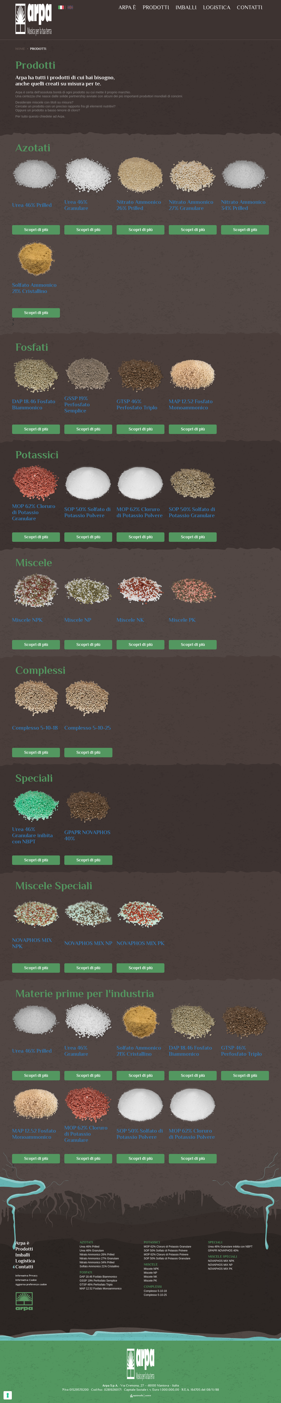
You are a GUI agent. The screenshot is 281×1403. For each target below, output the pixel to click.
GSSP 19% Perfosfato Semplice (77, 405)
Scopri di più (36, 229)
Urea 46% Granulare (76, 205)
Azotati (86, 1242)
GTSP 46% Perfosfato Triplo (137, 405)
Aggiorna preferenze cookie (31, 1284)
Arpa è (127, 8)
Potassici (152, 1242)
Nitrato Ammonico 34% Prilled (243, 205)
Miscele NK (130, 620)
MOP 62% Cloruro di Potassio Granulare (33, 512)
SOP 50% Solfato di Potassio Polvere (87, 512)
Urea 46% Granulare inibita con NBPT (32, 835)
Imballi (186, 8)
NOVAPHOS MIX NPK (32, 943)
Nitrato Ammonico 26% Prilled (139, 205)
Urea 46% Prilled (32, 205)
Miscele (151, 1264)
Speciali (215, 1242)
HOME (20, 49)
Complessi (153, 1287)
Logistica (216, 8)
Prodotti (156, 8)
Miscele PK (182, 620)
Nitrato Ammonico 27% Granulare (191, 205)
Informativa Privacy (26, 1275)
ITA (61, 7)
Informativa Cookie (26, 1280)
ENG (70, 7)
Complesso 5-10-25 (87, 728)
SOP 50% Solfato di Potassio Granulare (192, 512)
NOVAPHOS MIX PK (140, 943)
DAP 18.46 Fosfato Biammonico (33, 405)
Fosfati (86, 1272)
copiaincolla (140, 1396)
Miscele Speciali (222, 1256)
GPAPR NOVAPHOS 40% (87, 836)
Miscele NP (77, 620)
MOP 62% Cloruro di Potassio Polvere (140, 512)
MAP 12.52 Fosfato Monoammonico (191, 405)
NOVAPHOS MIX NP (88, 943)
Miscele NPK (27, 620)
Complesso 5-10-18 (35, 728)
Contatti (249, 8)
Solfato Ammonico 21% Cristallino (34, 288)
